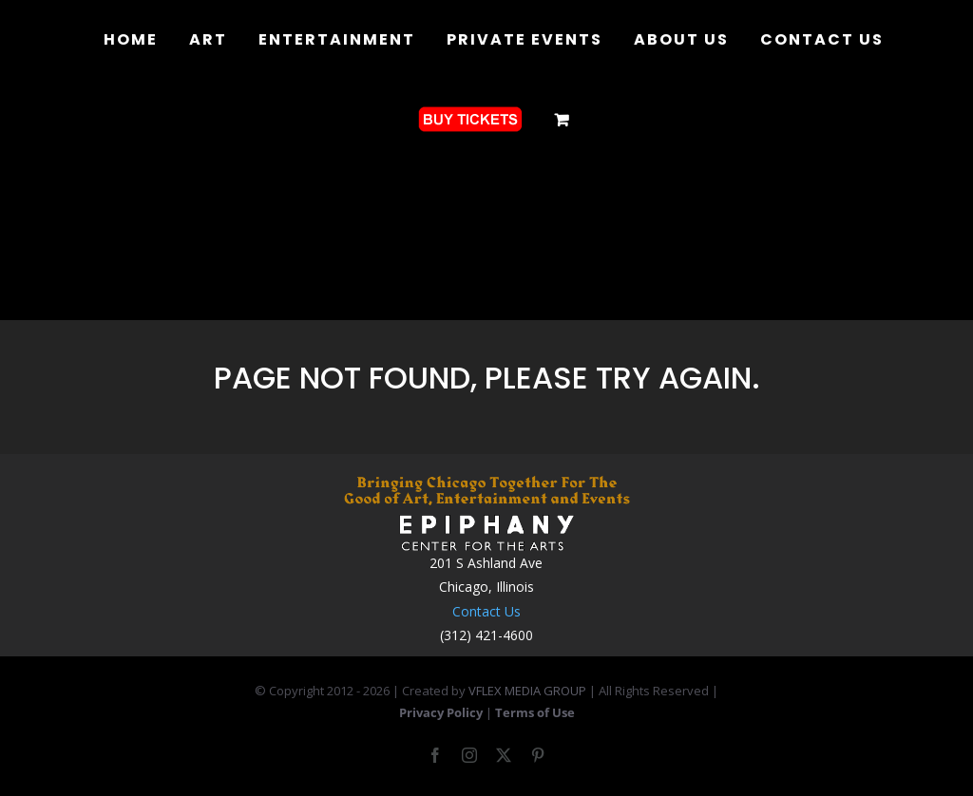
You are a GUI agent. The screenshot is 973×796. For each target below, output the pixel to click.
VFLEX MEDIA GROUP (527, 690)
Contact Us (486, 611)
